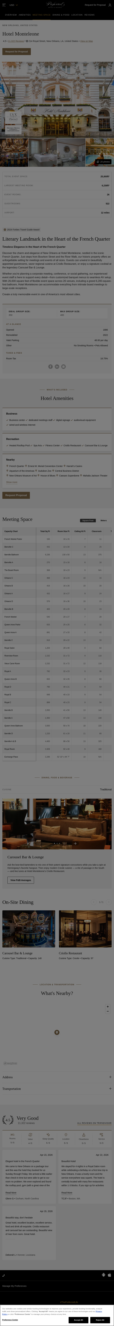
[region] (57, 1315)
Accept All (78, 1320)
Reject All (100, 1320)
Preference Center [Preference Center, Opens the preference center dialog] (10, 1320)
